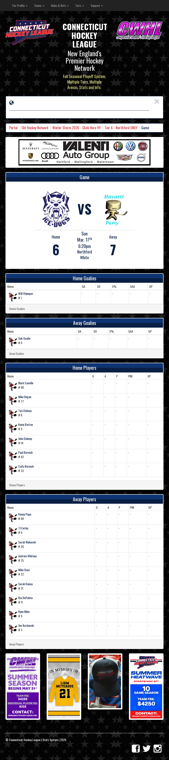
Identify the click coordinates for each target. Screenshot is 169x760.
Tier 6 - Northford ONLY (121, 127)
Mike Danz (24, 569)
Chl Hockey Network (35, 127)
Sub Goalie (24, 338)
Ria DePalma (25, 597)
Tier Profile (20, 5)
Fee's (79, 5)
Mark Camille (25, 383)
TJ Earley (23, 528)
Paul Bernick (25, 452)
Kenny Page (24, 514)
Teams (39, 5)
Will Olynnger (25, 293)
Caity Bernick (26, 466)
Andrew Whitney (27, 556)
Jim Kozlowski (26, 625)
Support (97, 5)
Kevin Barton (25, 424)
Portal (13, 127)
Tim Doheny (24, 410)
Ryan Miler (24, 611)
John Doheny (25, 438)
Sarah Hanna (25, 583)
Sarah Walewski (27, 542)
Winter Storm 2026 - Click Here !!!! (76, 127)
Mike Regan (24, 396)
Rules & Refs (60, 5)
